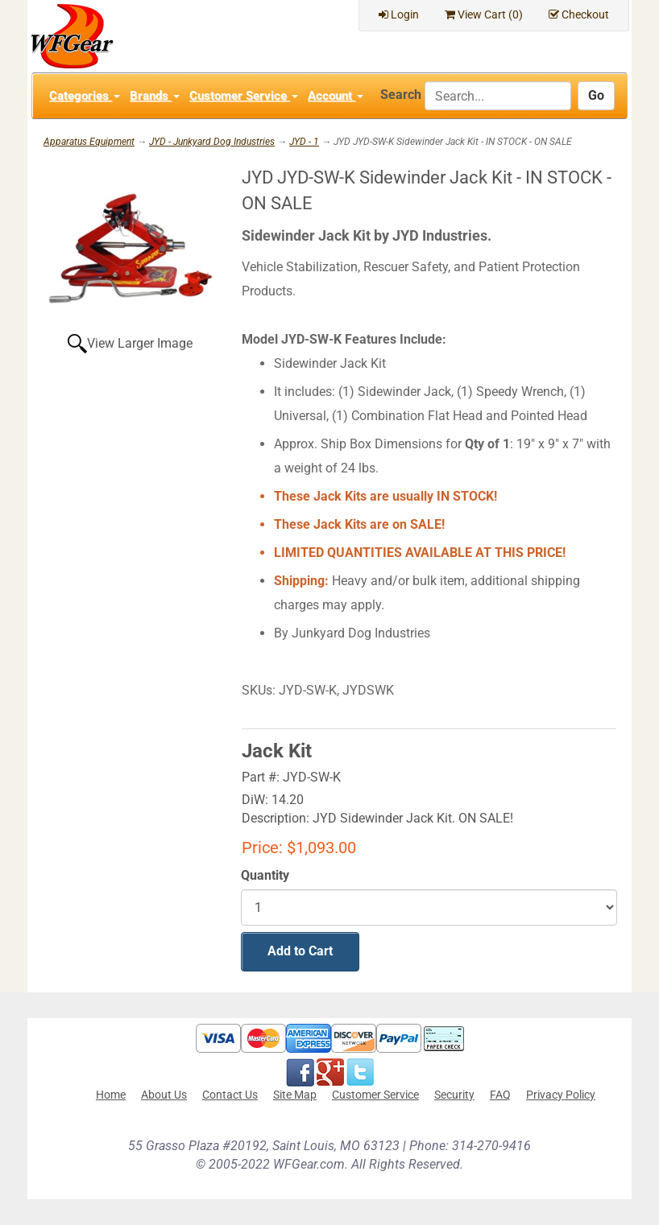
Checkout (579, 14)
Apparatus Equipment (89, 141)
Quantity (265, 875)
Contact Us (230, 1094)
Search (400, 94)
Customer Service (243, 96)
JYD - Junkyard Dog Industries (212, 141)
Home (111, 1094)
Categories (84, 96)
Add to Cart (300, 951)
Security (454, 1094)
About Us (164, 1094)
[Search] (498, 95)
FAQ (500, 1094)
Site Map (295, 1094)
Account (335, 96)
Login (399, 14)
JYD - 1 (304, 141)
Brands (155, 96)
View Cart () (484, 14)
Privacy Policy (560, 1094)
